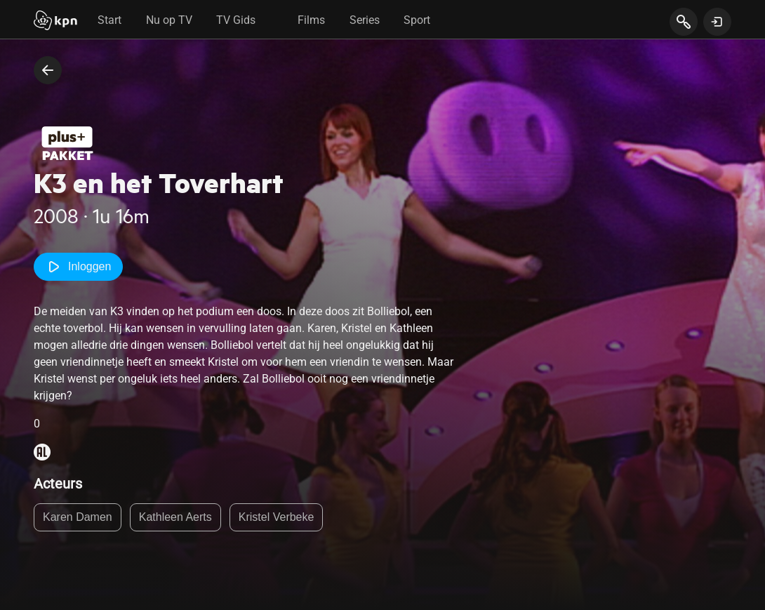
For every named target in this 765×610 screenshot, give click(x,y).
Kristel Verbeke (276, 517)
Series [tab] (365, 20)
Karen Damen (77, 517)
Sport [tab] (417, 20)
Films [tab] (311, 20)
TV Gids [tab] (235, 20)
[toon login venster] (717, 22)
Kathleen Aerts (175, 517)
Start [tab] (109, 20)
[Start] (55, 22)
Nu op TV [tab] (169, 20)
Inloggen (78, 267)
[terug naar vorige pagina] (48, 70)
